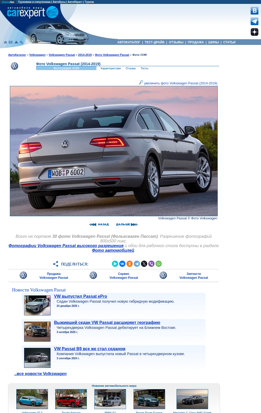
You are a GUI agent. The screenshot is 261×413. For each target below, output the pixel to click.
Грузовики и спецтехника (34, 2)
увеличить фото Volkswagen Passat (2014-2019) (178, 83)
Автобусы (59, 2)
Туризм (89, 2)
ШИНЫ (213, 42)
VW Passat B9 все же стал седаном (89, 349)
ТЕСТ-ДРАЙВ (154, 42)
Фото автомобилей (113, 250)
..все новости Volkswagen (40, 373)
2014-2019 (85, 54)
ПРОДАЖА (196, 42)
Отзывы (131, 68)
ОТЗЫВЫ (176, 42)
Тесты (144, 68)
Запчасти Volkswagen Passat (193, 276)
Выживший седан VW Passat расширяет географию (107, 322)
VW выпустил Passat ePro (80, 296)
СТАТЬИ (229, 42)
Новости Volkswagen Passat (39, 290)
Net (8, 2)
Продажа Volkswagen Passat (53, 276)
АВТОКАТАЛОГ (129, 42)
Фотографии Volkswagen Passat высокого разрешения (66, 245)
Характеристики (110, 68)
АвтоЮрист (75, 2)
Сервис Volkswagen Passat (123, 276)
